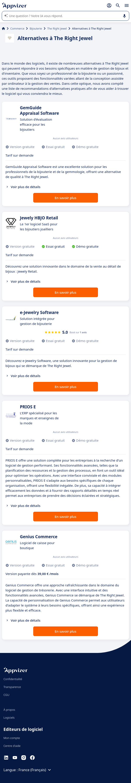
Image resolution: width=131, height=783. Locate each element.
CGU (6, 695)
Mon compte (11, 738)
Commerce (17, 28)
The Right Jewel (57, 28)
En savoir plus (65, 198)
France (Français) (35, 769)
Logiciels (9, 718)
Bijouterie (36, 28)
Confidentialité (12, 679)
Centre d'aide (12, 746)
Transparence (12, 687)
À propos (9, 710)
